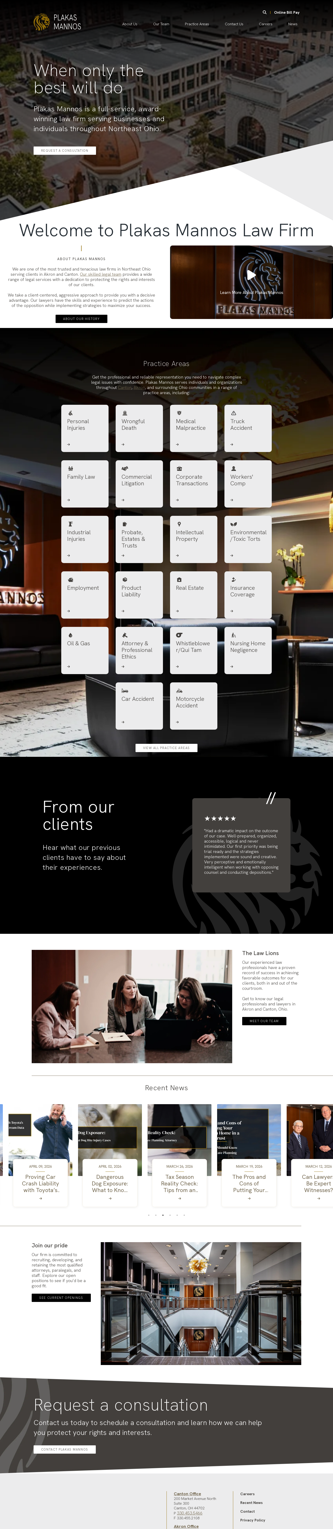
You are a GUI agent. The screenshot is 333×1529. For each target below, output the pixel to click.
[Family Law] (85, 520)
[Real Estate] (193, 631)
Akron (139, 421)
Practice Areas (197, 24)
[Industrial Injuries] (85, 576)
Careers (265, 24)
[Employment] (85, 631)
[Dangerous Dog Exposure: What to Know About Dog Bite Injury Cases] (110, 1217)
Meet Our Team (264, 1055)
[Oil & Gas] (85, 687)
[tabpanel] (40, 1192)
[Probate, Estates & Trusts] (139, 576)
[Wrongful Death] (139, 465)
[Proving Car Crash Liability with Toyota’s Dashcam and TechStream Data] (40, 1217)
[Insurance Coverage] (248, 631)
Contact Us (234, 24)
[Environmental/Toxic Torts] (248, 576)
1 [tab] (148, 1249)
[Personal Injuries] (85, 465)
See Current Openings (61, 1332)
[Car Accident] (139, 742)
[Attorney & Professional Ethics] (139, 687)
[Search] (265, 12)
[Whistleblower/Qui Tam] (193, 687)
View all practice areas (166, 782)
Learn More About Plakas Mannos (251, 301)
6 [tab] (184, 1249)
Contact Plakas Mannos (64, 1484)
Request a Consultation (64, 151)
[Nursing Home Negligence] (248, 687)
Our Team (161, 24)
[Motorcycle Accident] (193, 742)
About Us (129, 24)
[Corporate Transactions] (193, 520)
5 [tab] (177, 1249)
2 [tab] (155, 1249)
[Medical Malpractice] (193, 465)
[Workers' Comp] (248, 520)
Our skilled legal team (100, 273)
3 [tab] (163, 1249)
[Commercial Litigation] (139, 520)
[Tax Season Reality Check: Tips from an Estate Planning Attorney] (179, 1217)
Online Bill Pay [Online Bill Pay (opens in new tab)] (287, 12)
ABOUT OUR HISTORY (81, 318)
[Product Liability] (139, 631)
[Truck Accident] (248, 465)
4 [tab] (170, 1249)
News (293, 24)
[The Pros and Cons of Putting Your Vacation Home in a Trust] (249, 1217)
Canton (124, 421)
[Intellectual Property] (193, 576)
